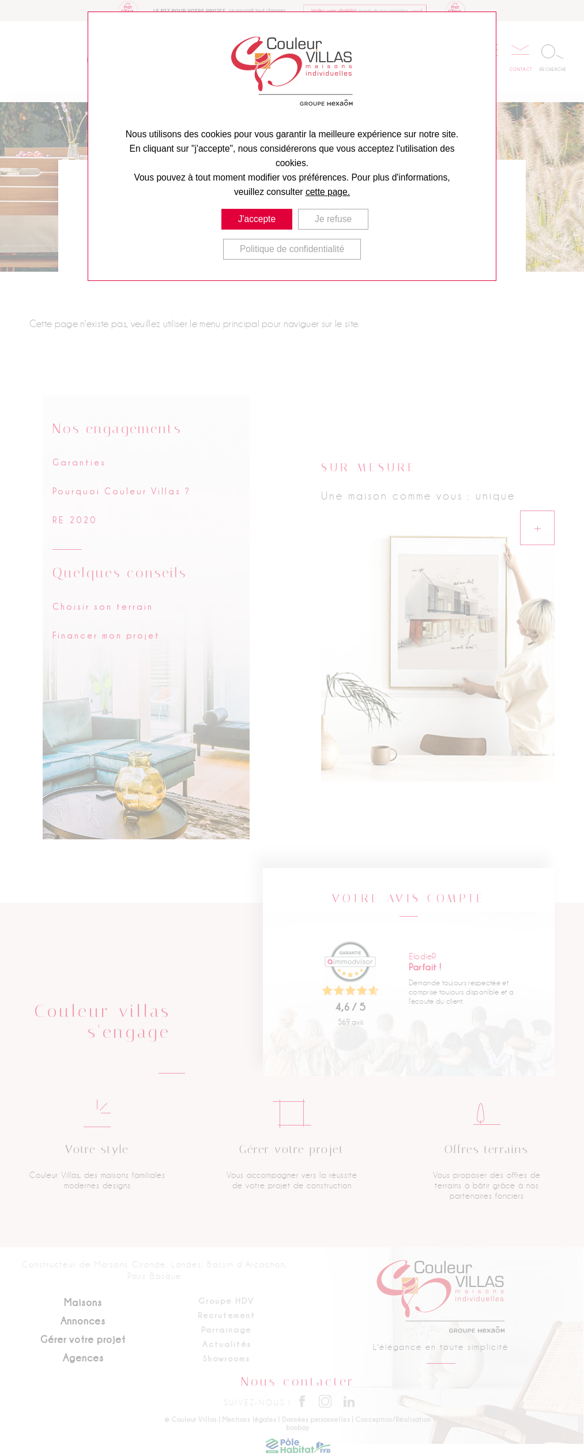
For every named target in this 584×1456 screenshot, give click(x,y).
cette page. (328, 192)
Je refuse (333, 219)
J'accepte (257, 219)
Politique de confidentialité (292, 249)
